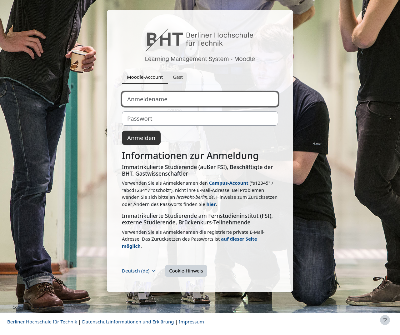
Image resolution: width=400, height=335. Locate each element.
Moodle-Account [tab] (145, 77)
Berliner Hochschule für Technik (42, 321)
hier (211, 204)
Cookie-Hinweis (186, 271)
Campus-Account (228, 183)
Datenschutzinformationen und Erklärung (128, 321)
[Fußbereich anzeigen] (385, 320)
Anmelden (141, 138)
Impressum (191, 321)
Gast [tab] (178, 77)
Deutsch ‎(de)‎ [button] (136, 271)
